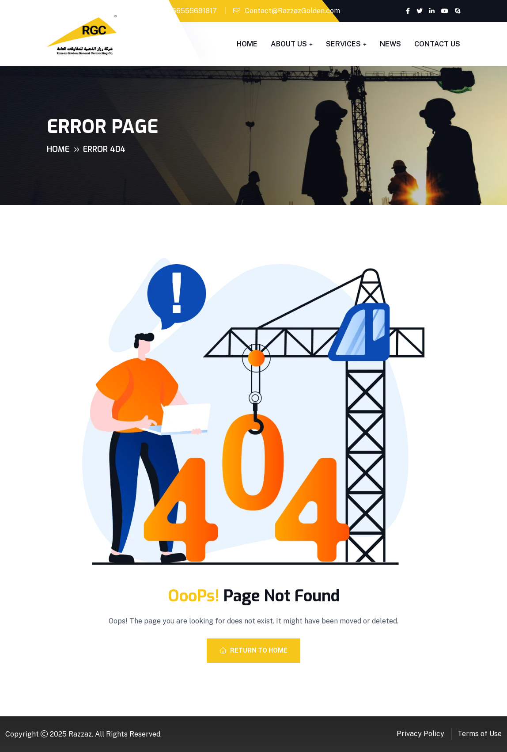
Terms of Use (480, 733)
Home (247, 44)
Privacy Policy (420, 733)
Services (343, 44)
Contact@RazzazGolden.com (292, 11)
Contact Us (437, 44)
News (390, 44)
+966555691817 (190, 11)
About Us (289, 44)
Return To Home (253, 650)
